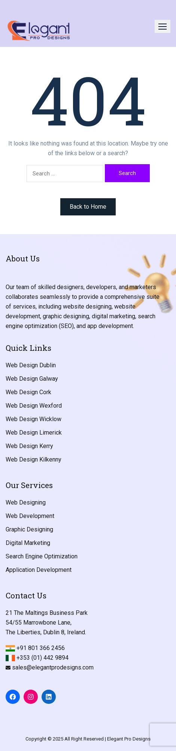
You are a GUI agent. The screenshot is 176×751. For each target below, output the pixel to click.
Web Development (30, 515)
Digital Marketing (28, 542)
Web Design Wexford (34, 405)
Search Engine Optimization (42, 556)
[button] (162, 26)
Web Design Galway (32, 378)
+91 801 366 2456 (40, 648)
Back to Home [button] (88, 206)
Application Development (39, 569)
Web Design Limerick (34, 432)
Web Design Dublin (31, 365)
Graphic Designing (29, 529)
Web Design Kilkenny (33, 459)
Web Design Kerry (29, 446)
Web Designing (26, 502)
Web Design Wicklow (33, 419)
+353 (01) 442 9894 (42, 657)
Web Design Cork (28, 392)
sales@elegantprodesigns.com (53, 667)
